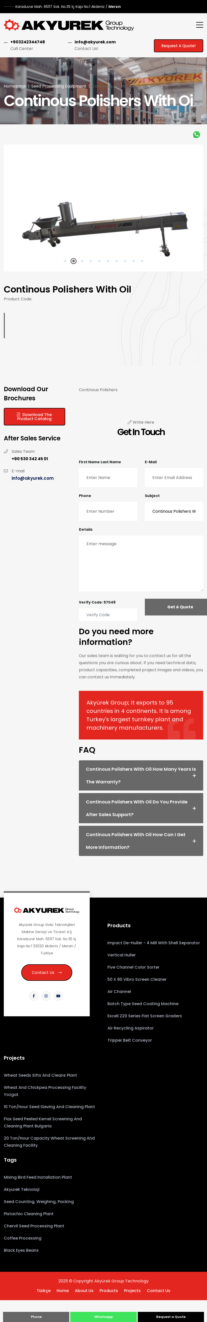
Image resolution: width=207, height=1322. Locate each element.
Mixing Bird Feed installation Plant (38, 1177)
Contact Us (47, 972)
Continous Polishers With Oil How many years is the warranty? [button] (141, 775)
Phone (85, 495)
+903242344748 (27, 42)
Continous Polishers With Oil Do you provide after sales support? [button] (137, 808)
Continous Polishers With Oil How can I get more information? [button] (136, 840)
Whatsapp (103, 1316)
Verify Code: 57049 (97, 602)
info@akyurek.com (95, 42)
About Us (84, 1291)
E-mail (151, 462)
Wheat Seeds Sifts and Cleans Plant (40, 1075)
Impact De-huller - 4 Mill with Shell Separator (153, 943)
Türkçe (44, 1291)
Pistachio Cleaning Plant (29, 1214)
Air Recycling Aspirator (130, 1028)
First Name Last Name (100, 462)
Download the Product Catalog (34, 417)
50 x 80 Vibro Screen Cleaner (137, 979)
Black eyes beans (21, 1250)
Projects (132, 1291)
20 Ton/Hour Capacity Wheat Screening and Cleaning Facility (49, 1141)
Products (109, 1291)
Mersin (68, 6)
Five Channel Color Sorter (133, 967)
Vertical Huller (121, 955)
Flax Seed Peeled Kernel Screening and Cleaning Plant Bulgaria (43, 1122)
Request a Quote (171, 1316)
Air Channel (119, 991)
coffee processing (22, 1238)
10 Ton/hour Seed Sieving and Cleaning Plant (49, 1107)
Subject (152, 495)
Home (63, 1291)
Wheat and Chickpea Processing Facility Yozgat (45, 1091)
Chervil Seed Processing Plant (34, 1226)
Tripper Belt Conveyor (129, 1040)
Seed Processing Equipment (58, 86)
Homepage (15, 86)
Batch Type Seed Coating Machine (142, 1004)
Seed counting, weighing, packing (39, 1202)
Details (86, 529)
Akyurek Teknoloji (21, 1189)
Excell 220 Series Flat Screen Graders (144, 1016)
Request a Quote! (179, 45)
